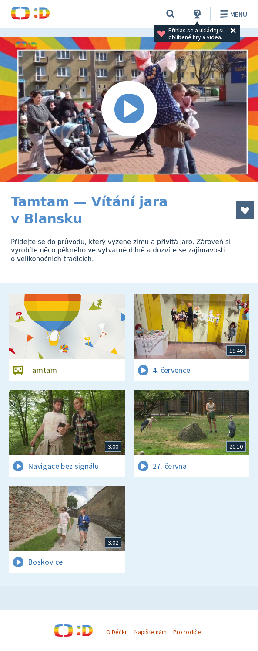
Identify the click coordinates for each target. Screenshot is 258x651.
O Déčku (117, 632)
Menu (232, 13)
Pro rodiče (187, 632)
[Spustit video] (129, 109)
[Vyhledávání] (170, 14)
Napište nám (150, 632)
